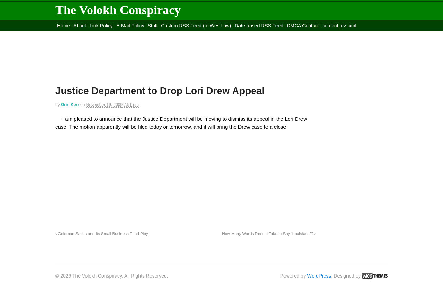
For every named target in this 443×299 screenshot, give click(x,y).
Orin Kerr (70, 104)
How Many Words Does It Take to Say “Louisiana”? (269, 233)
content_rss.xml (339, 25)
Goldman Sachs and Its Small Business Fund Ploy (101, 233)
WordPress (319, 276)
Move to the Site (93, 34)
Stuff (153, 25)
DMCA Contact (303, 25)
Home (63, 25)
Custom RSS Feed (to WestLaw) (196, 25)
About (79, 25)
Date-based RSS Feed (259, 25)
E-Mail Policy (130, 25)
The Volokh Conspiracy (118, 10)
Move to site (156, 34)
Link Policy (101, 25)
